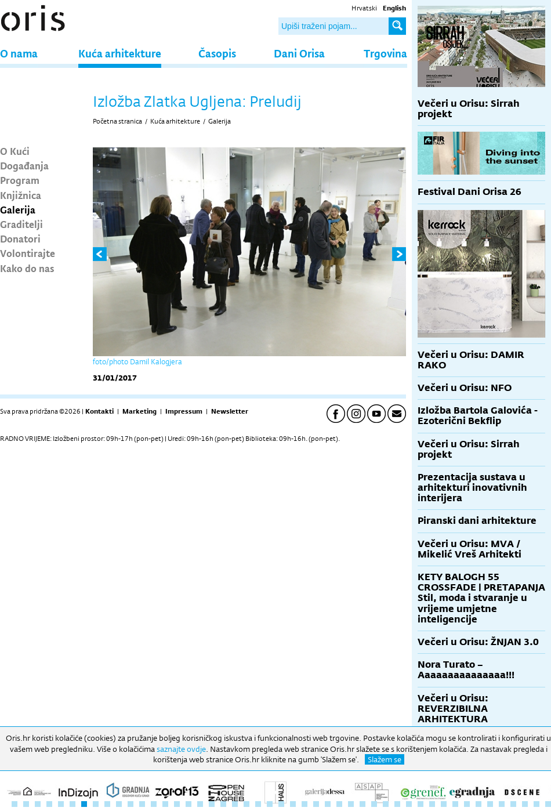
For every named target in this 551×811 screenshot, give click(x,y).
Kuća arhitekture (119, 53)
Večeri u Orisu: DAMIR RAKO (471, 360)
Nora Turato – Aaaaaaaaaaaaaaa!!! (466, 669)
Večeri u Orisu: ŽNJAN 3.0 (478, 642)
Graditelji (21, 224)
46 (536, 804)
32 (374, 804)
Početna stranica (117, 121)
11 (130, 804)
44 (513, 804)
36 (420, 804)
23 (270, 804)
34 (397, 804)
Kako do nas (27, 268)
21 (246, 804)
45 (525, 804)
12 (142, 804)
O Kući (15, 151)
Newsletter (229, 411)
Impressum (183, 411)
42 (490, 804)
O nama (19, 53)
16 (188, 804)
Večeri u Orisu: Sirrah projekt (469, 108)
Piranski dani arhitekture (477, 521)
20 (235, 804)
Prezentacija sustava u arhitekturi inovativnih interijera (472, 487)
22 (258, 804)
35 (409, 804)
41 (478, 804)
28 (328, 804)
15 (177, 804)
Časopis (217, 53)
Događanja (24, 165)
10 (119, 804)
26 (304, 804)
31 (362, 804)
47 (548, 804)
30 (351, 804)
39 (455, 804)
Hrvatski (364, 8)
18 (212, 804)
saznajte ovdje (181, 749)
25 (293, 804)
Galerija (17, 209)
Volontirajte (27, 253)
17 (200, 804)
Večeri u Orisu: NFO (465, 388)
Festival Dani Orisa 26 (469, 192)
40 (467, 804)
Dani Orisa (299, 53)
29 (339, 804)
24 (281, 804)
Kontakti (99, 411)
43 (502, 804)
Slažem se (384, 759)
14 (165, 804)
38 (444, 804)
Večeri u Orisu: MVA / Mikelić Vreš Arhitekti (469, 549)
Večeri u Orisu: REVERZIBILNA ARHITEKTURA (453, 708)
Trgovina (385, 53)
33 (386, 804)
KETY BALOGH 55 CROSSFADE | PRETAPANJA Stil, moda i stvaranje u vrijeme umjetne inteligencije (481, 598)
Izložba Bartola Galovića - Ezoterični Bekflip (478, 415)
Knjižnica (20, 195)
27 (316, 804)
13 (154, 804)
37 (432, 804)
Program (19, 180)
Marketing (139, 411)
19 (223, 804)
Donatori (20, 238)
